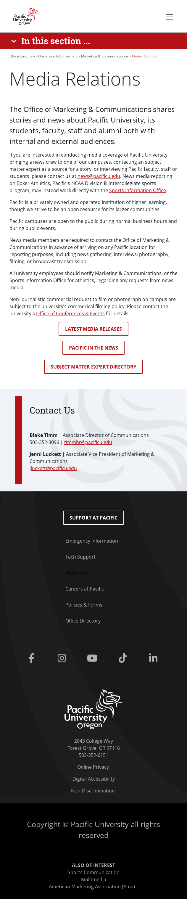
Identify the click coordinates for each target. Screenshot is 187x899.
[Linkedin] (154, 658)
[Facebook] (32, 658)
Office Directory (22, 56)
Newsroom (77, 573)
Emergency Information (91, 541)
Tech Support (80, 557)
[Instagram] (63, 658)
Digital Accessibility (93, 779)
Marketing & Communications (105, 56)
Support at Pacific (93, 517)
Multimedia (93, 879)
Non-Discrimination (93, 790)
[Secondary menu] (170, 16)
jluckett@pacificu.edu (53, 468)
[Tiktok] (124, 658)
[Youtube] (93, 658)
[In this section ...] (51, 40)
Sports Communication (94, 872)
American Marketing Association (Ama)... (93, 886)
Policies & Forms (83, 605)
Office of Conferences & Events (70, 313)
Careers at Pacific (84, 589)
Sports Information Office (137, 190)
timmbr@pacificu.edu (88, 442)
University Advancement (58, 56)
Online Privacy (93, 767)
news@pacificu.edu (99, 176)
